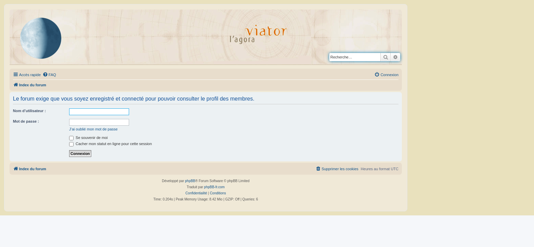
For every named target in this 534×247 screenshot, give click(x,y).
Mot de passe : (26, 121)
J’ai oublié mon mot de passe (93, 129)
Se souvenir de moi (88, 138)
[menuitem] (49, 75)
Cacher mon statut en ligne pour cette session (110, 144)
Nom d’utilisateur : (29, 111)
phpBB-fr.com (214, 187)
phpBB (190, 181)
